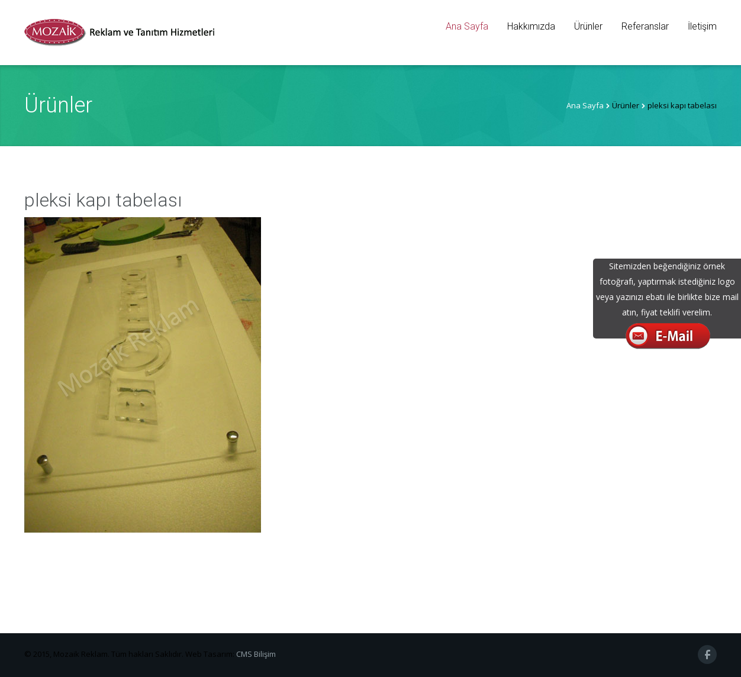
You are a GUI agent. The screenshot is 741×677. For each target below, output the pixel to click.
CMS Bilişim (256, 654)
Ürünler (588, 26)
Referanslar (645, 26)
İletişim (702, 26)
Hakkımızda (531, 26)
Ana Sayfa (467, 26)
